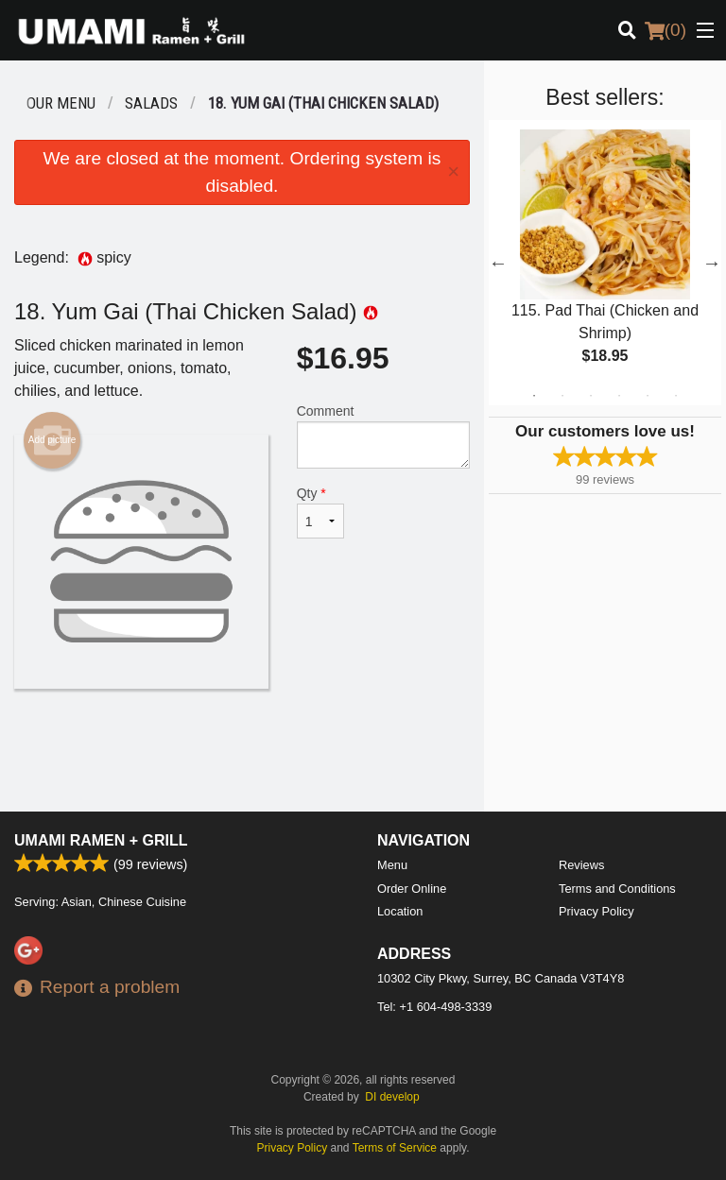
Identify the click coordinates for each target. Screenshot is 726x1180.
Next (711, 262)
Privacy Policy (596, 911)
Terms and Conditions (617, 888)
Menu (392, 865)
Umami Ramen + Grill (101, 840)
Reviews (581, 865)
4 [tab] (619, 395)
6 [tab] (675, 395)
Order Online (411, 888)
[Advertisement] (242, 750)
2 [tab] (562, 395)
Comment (383, 436)
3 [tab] (590, 395)
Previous (498, 262)
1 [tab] (534, 395)
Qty (320, 512)
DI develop (392, 1096)
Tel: (434, 1007)
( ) (665, 30)
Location (400, 911)
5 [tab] (647, 395)
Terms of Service (395, 1147)
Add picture (52, 440)
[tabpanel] (605, 263)
